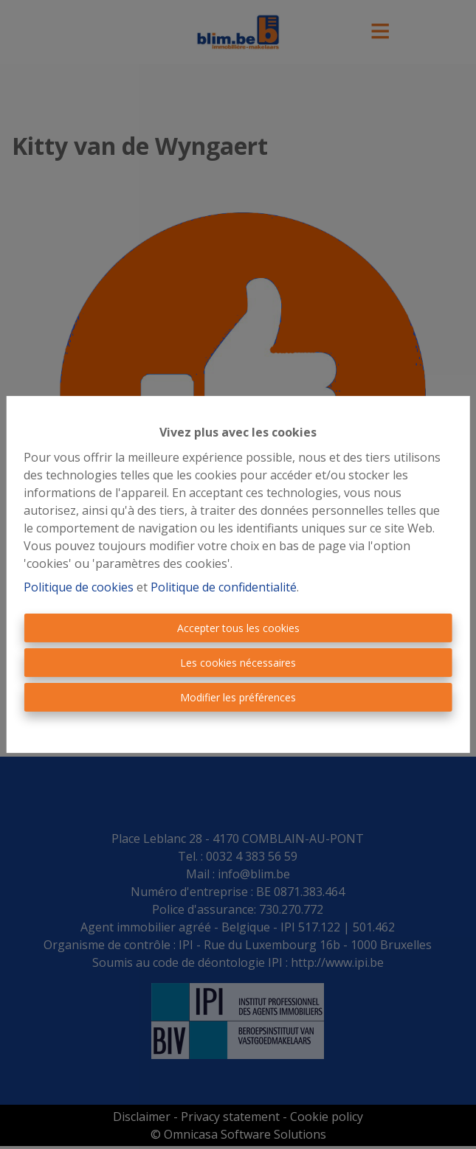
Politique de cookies (79, 587)
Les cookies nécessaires (238, 663)
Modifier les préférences (238, 697)
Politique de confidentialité (224, 587)
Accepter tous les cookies (238, 628)
